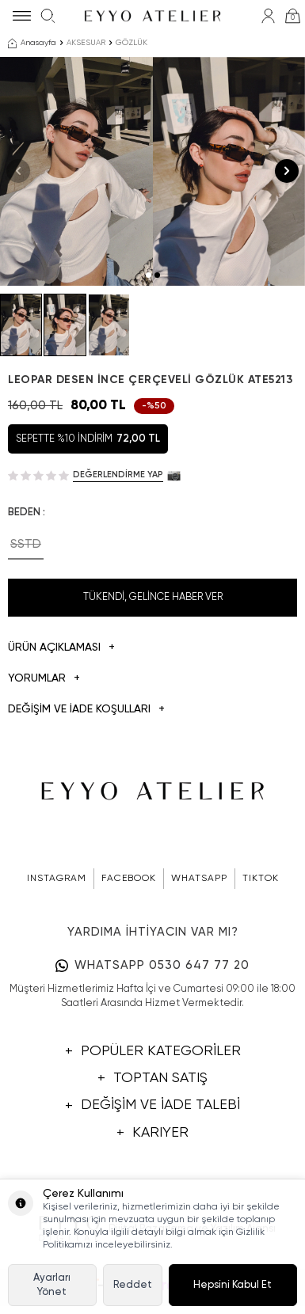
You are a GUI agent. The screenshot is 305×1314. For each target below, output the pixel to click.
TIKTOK (260, 878)
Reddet (132, 1285)
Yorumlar (44, 678)
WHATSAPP (199, 878)
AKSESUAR (86, 43)
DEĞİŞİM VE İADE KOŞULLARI (86, 709)
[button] (148, 275)
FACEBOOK (128, 878)
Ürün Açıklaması (61, 647)
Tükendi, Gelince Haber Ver (153, 597)
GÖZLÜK (131, 43)
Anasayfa (32, 43)
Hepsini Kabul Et (232, 1285)
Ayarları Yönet (52, 1285)
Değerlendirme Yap (118, 474)
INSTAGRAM (56, 878)
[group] (76, 171)
